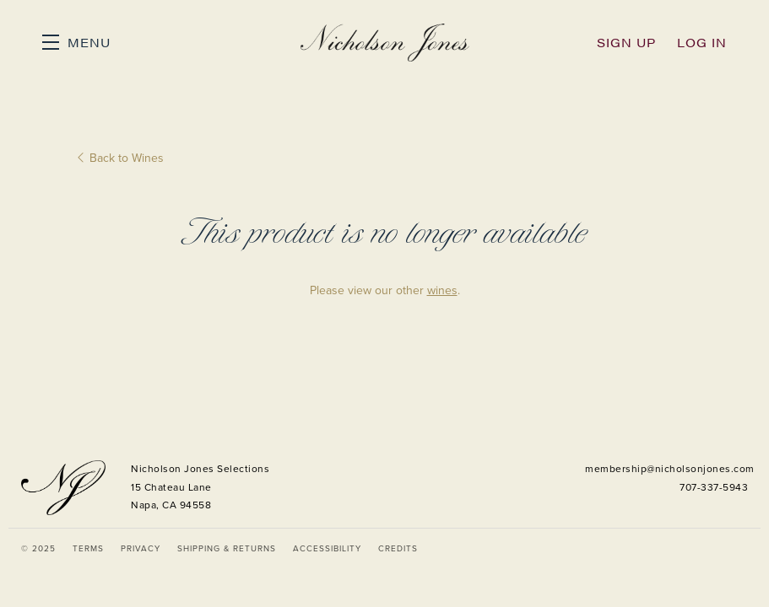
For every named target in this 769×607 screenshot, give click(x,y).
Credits (398, 549)
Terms (88, 549)
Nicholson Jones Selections (385, 42)
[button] (76, 42)
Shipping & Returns (226, 549)
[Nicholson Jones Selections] (63, 487)
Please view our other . (385, 290)
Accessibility (327, 549)
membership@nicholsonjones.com (670, 469)
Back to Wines (121, 158)
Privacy (140, 549)
